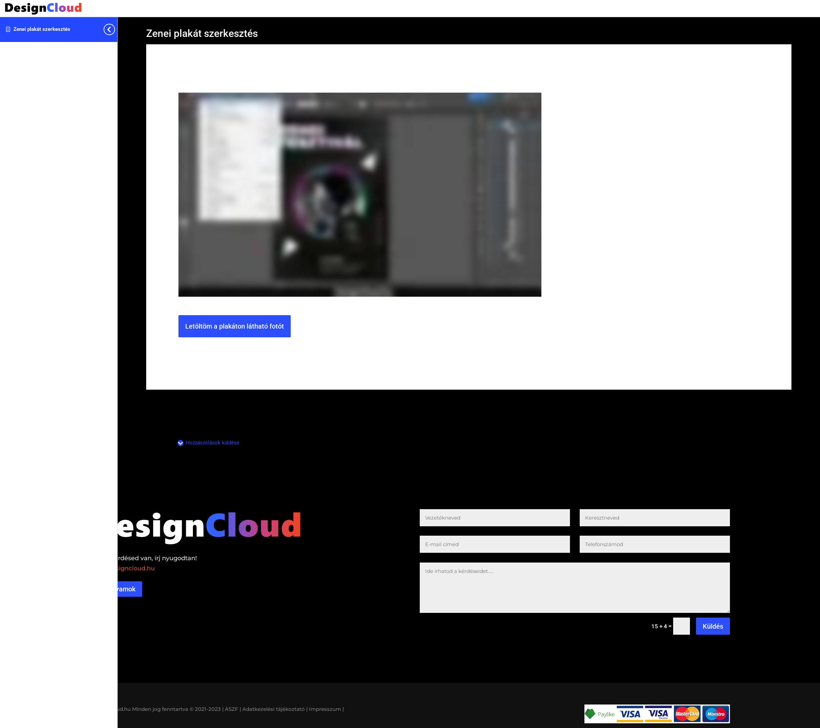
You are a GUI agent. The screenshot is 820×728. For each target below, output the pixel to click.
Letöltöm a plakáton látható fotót (234, 326)
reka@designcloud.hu (122, 568)
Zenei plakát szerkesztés (41, 29)
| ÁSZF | (231, 709)
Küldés (713, 626)
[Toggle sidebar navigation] (115, 29)
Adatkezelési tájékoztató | (275, 709)
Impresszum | (326, 709)
